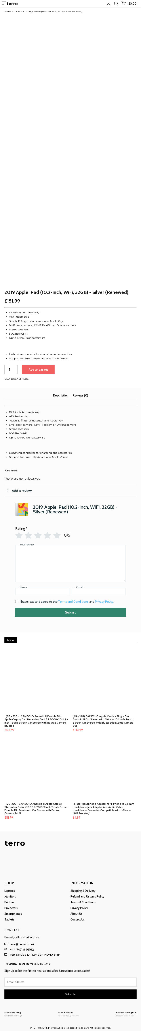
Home (7, 11)
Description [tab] (60, 392)
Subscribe (70, 991)
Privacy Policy (104, 599)
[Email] (99, 589)
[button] (116, 3)
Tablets (18, 11)
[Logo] (13, 1011)
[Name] (42, 589)
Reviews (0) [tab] (80, 392)
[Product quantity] (11, 367)
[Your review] (70, 560)
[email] (70, 979)
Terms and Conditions (73, 599)
